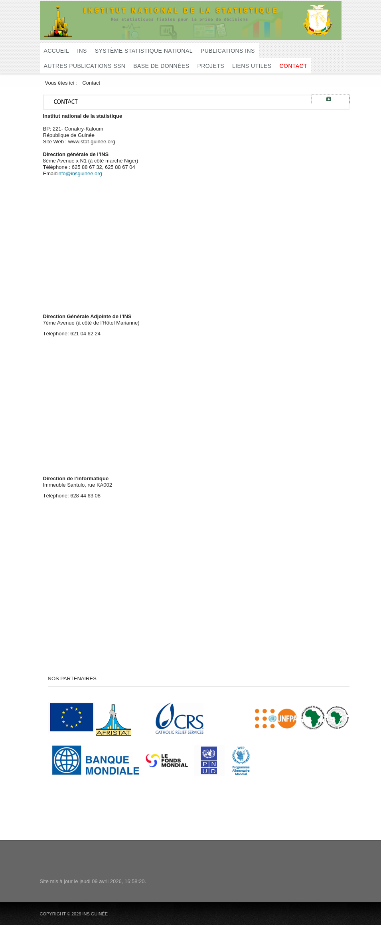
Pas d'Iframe (150, 240)
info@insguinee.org (79, 173)
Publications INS (228, 51)
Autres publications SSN (85, 66)
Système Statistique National (144, 51)
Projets (210, 66)
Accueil (56, 51)
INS (82, 51)
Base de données (161, 66)
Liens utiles (251, 66)
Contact (293, 66)
